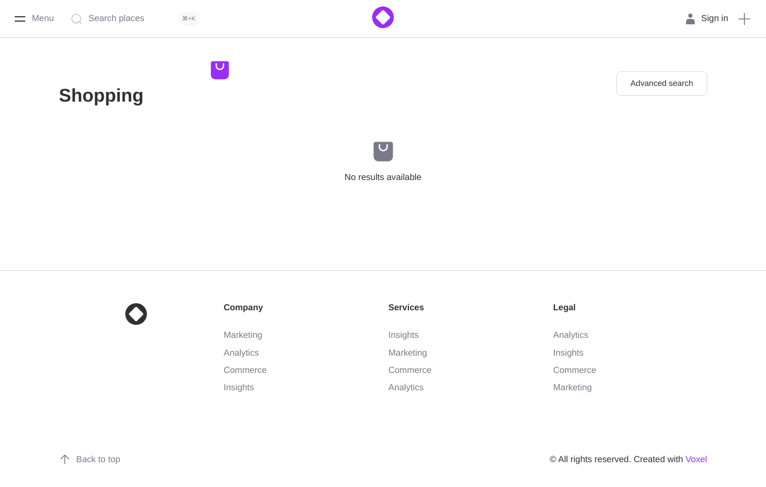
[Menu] (34, 18)
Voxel (696, 459)
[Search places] (137, 19)
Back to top (89, 459)
